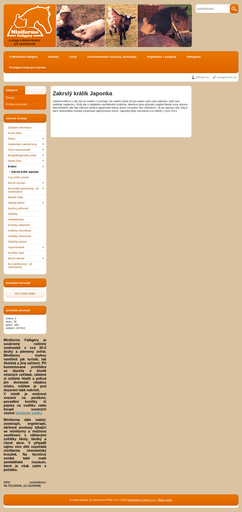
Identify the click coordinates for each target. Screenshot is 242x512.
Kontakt (53, 56)
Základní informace (20, 127)
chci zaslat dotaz (25, 293)
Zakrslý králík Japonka (25, 171)
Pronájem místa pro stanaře (27, 67)
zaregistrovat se (226, 77)
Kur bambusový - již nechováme (20, 265)
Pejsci (26, 138)
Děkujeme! (194, 56)
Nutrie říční (26, 160)
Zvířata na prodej (16, 104)
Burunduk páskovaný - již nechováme (26, 190)
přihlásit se (202, 77)
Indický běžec (26, 202)
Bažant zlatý (15, 197)
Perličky (13, 213)
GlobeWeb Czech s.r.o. (141, 500)
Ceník (73, 56)
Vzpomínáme (26, 247)
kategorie (11, 90)
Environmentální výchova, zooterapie (112, 56)
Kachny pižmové (18, 208)
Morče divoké (26, 258)
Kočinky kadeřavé (19, 225)
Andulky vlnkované (19, 236)
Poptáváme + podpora (161, 56)
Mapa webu (165, 500)
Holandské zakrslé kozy (26, 144)
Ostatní (10, 97)
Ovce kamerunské (26, 149)
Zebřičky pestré (17, 241)
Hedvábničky (16, 219)
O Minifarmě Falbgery (23, 56)
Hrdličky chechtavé (19, 230)
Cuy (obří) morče (18, 177)
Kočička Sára (16, 252)
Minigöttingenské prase (26, 155)
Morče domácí (26, 182)
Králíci (26, 166)
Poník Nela (15, 133)
